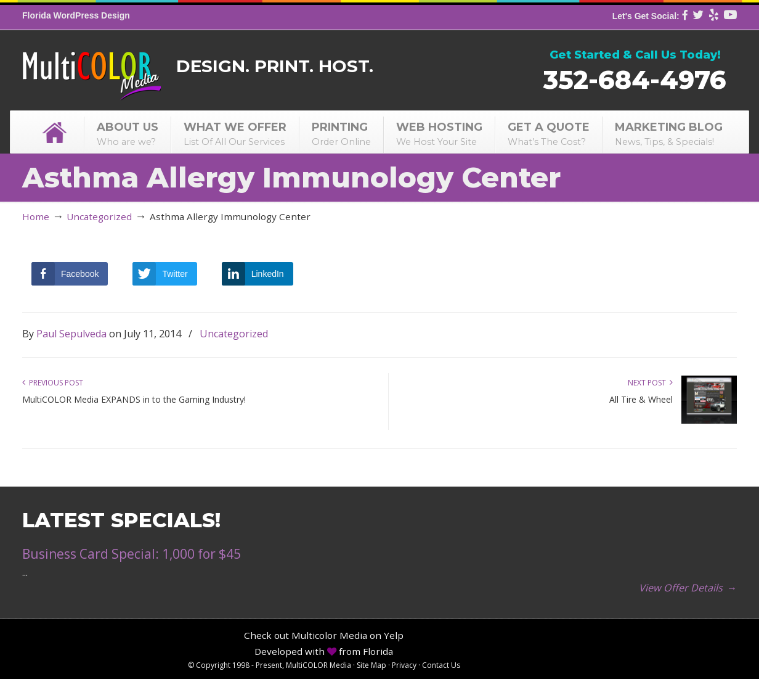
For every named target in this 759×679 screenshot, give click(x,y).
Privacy (404, 665)
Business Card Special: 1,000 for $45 (131, 553)
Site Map (371, 665)
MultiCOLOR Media (91, 67)
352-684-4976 (634, 79)
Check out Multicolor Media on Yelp (324, 635)
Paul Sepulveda (71, 333)
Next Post (650, 382)
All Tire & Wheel (641, 399)
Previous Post (52, 382)
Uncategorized (99, 216)
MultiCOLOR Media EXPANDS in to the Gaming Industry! (134, 399)
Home (35, 216)
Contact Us (441, 665)
